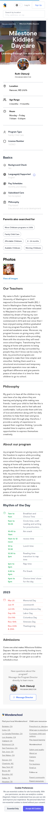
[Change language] (18, 5)
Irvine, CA (6, 730)
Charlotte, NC (8, 763)
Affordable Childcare (13, 241)
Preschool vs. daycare (38, 726)
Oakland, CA (7, 741)
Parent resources (36, 781)
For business (34, 764)
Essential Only (13, 809)
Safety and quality (36, 749)
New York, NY (7, 767)
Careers (32, 757)
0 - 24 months (33, 241)
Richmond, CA (8, 744)
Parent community (37, 777)
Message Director (23, 697)
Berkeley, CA (7, 726)
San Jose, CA (7, 752)
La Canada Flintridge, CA (12, 733)
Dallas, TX (6, 778)
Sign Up (38, 5)
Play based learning (37, 740)
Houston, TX (7, 781)
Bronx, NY (6, 771)
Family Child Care (12, 234)
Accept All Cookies (33, 809)
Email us (32, 767)
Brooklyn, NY (7, 774)
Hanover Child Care (9, 24)
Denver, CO (7, 760)
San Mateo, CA (8, 755)
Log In (27, 5)
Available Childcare (12, 248)
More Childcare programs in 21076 (19, 227)
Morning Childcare (33, 248)
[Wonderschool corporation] (23, 715)
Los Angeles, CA (9, 737)
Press (31, 760)
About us (33, 753)
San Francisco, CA (9, 748)
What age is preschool (38, 730)
